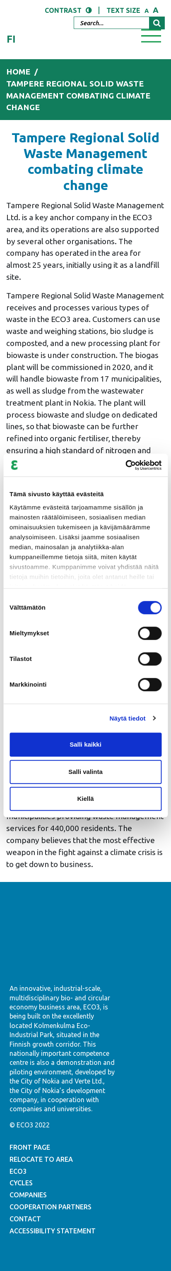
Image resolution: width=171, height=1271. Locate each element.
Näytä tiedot (128, 718)
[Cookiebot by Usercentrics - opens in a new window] (125, 465)
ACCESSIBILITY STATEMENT (53, 1231)
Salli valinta (85, 771)
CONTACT (25, 1219)
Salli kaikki (85, 744)
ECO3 (18, 1171)
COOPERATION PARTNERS (51, 1207)
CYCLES (21, 1183)
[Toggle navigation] (151, 35)
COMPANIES (28, 1195)
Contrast (63, 10)
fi (11, 39)
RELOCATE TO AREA (41, 1159)
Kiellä (85, 798)
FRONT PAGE (30, 1147)
